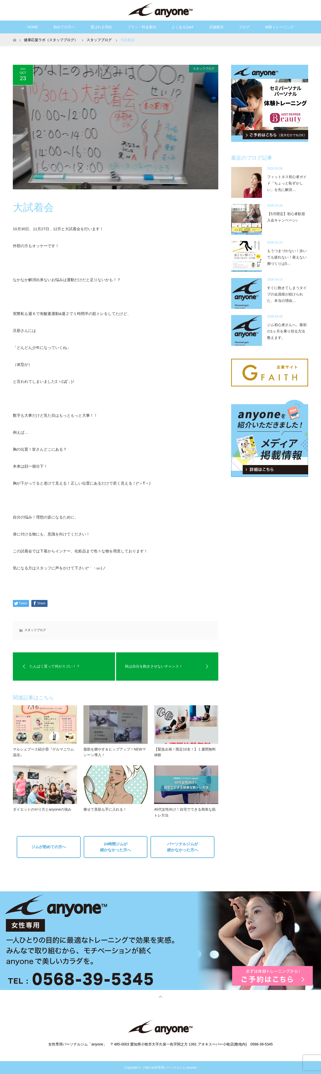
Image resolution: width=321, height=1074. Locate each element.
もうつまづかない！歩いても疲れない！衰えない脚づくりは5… (287, 257)
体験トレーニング (279, 27)
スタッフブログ (203, 68)
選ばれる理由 (101, 27)
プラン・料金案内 (141, 27)
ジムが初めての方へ (48, 847)
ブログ (244, 27)
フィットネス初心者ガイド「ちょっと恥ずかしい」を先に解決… (287, 183)
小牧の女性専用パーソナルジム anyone (170, 1067)
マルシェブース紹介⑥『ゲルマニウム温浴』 (43, 752)
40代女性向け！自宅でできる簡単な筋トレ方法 (185, 812)
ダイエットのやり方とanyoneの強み (42, 809)
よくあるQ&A (183, 27)
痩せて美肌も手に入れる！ (105, 809)
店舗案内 (216, 27)
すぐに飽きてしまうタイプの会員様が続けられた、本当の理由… (287, 294)
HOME (32, 27)
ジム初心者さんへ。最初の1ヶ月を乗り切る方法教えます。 (287, 331)
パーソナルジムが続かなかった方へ (182, 847)
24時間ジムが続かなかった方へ (115, 847)
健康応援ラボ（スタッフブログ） (51, 40)
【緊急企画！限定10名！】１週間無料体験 (185, 752)
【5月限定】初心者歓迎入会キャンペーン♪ (286, 217)
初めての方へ (64, 27)
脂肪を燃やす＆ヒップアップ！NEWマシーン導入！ (114, 752)
